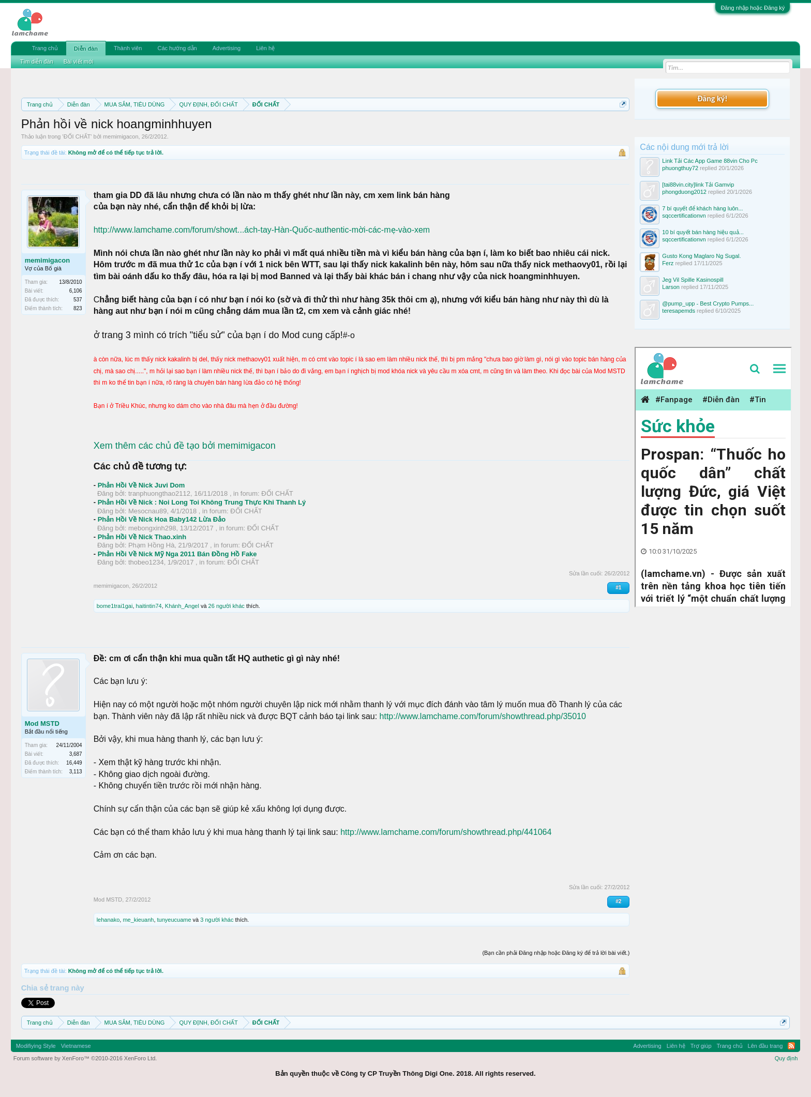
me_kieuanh (138, 920)
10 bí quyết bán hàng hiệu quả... (702, 232)
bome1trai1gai (115, 606)
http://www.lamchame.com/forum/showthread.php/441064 (445, 832)
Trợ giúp (701, 1046)
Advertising (227, 48)
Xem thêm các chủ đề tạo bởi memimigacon (185, 445)
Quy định (786, 1058)
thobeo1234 (146, 562)
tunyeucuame (174, 920)
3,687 (75, 754)
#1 (618, 587)
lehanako (108, 920)
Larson (671, 287)
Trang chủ (45, 48)
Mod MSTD (42, 723)
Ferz (667, 263)
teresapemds (678, 311)
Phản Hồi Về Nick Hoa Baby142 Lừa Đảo (162, 519)
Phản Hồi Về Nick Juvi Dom (141, 485)
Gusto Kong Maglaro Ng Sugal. (701, 256)
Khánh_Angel (182, 606)
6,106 (75, 291)
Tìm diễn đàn (36, 61)
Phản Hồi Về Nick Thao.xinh (142, 537)
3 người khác (216, 920)
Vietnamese (76, 1046)
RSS (791, 1045)
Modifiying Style (36, 1046)
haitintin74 (149, 606)
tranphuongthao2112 (159, 493)
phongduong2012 (684, 192)
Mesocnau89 (147, 511)
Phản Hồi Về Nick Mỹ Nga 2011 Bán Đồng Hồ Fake (177, 554)
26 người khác (226, 606)
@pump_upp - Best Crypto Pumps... (708, 303)
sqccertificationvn (683, 215)
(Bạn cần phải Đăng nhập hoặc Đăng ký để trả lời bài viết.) (555, 953)
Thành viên (128, 48)
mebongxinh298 (152, 528)
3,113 (75, 771)
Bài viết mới (79, 61)
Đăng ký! (712, 98)
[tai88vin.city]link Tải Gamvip (698, 184)
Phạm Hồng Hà (151, 545)
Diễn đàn (86, 48)
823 (77, 308)
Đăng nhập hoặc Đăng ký (752, 8)
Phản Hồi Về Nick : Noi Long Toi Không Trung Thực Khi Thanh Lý (202, 502)
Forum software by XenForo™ (85, 1058)
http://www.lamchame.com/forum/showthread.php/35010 (483, 716)
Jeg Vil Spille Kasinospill (692, 280)
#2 (618, 901)
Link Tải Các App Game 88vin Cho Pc (709, 161)
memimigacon (120, 136)
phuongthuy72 (680, 168)
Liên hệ (265, 48)
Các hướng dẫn (177, 48)
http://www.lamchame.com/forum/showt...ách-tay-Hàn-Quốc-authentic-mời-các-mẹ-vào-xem (262, 229)
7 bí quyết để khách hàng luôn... (702, 208)
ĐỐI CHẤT (77, 136)
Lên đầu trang (765, 1046)
